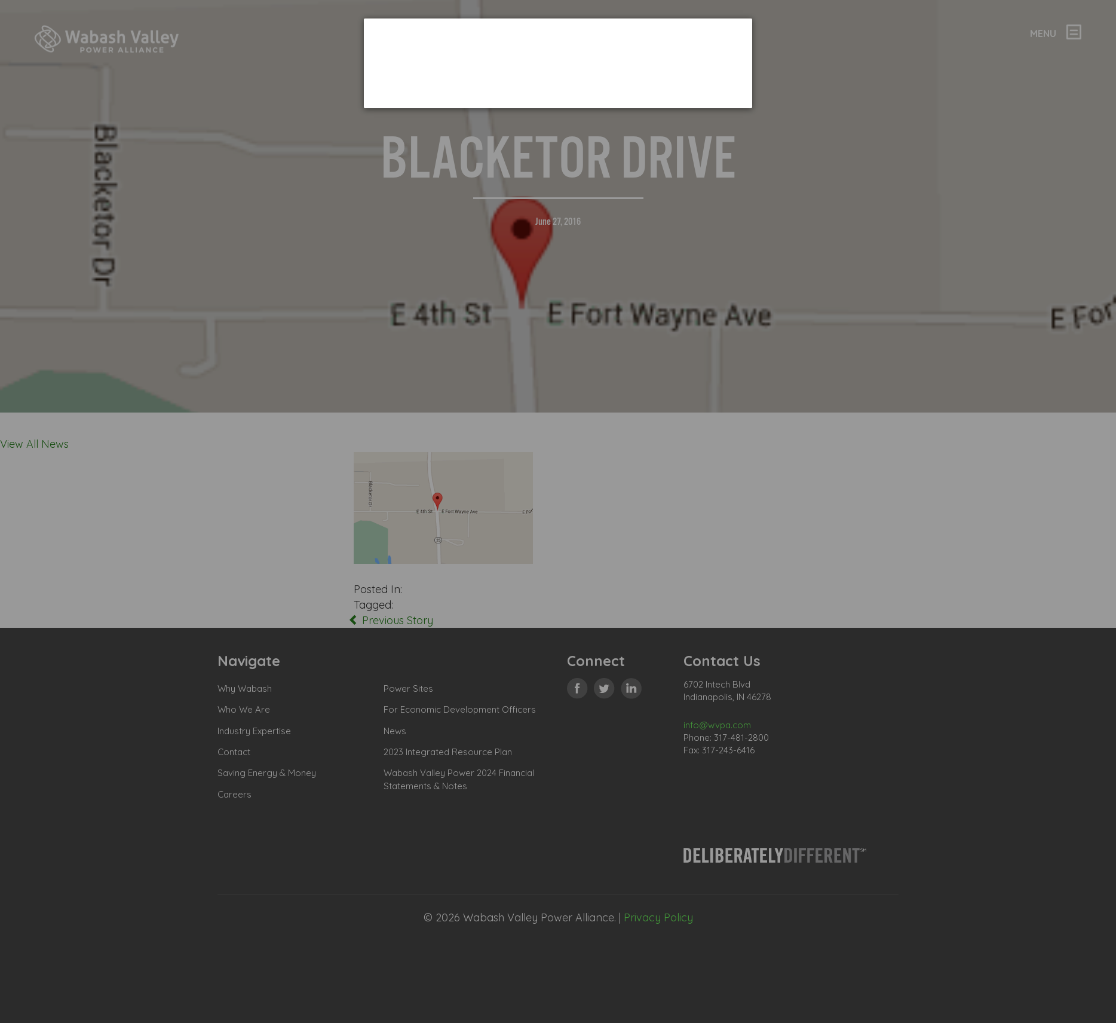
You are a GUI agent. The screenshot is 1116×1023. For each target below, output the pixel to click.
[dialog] (558, 63)
